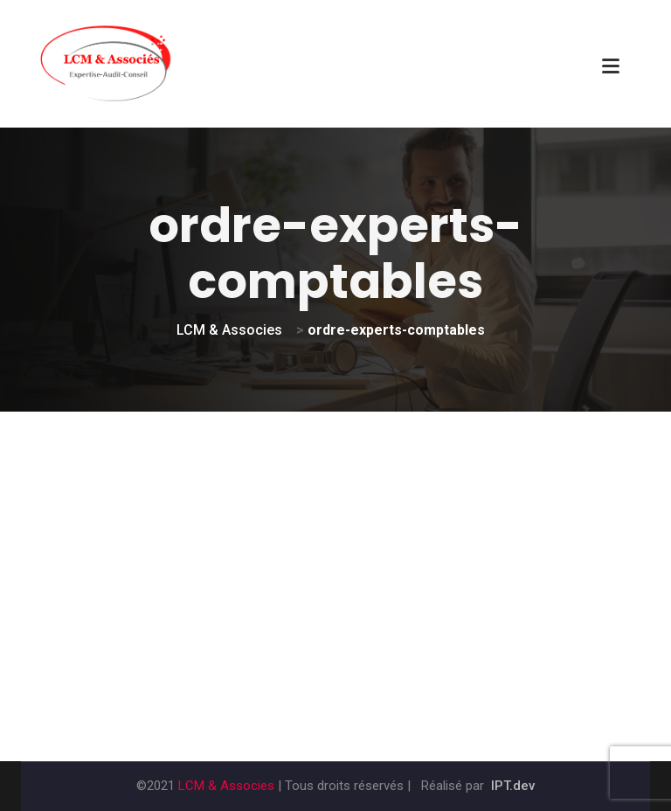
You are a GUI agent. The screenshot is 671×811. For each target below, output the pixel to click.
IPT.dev (513, 786)
